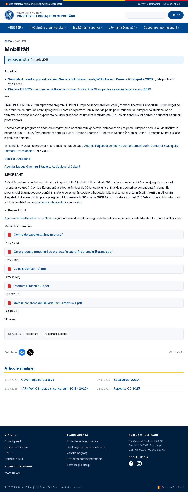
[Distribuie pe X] (30, 352)
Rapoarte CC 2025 (127, 388)
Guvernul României (149, 3)
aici (79, 202)
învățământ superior (55, 333)
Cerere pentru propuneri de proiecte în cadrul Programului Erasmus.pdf (63, 251)
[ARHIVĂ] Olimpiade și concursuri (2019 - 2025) (54, 388)
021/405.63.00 (157, 449)
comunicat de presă (49, 202)
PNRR (8, 453)
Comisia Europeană (17, 159)
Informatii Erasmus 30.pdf (31, 286)
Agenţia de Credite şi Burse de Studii (28, 218)
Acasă (8, 41)
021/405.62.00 (137, 449)
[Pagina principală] (9, 15)
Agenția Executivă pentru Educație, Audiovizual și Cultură (42, 166)
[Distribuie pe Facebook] (22, 352)
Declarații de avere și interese (86, 447)
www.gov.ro (12, 473)
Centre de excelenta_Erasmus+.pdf (38, 234)
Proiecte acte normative (82, 441)
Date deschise (171, 3)
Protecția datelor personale (84, 459)
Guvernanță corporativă (37, 380)
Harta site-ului (13, 459)
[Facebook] (131, 463)
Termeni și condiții (78, 465)
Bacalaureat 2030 (126, 380)
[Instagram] (139, 463)
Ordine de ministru (16, 447)
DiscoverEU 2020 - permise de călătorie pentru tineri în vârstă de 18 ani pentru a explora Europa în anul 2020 (79, 89)
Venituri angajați (77, 453)
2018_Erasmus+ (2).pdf (30, 268)
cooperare (32, 333)
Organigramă (12, 441)
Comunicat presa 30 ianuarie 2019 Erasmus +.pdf (48, 303)
